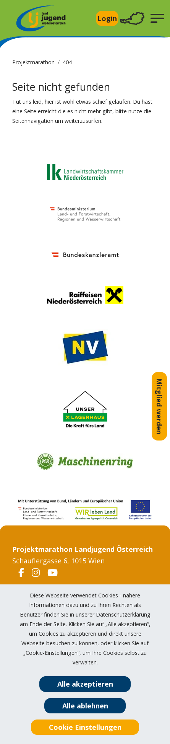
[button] (157, 18)
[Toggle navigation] (132, 18)
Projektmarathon (33, 62)
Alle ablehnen (85, 705)
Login (107, 18)
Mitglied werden (159, 406)
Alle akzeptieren (85, 684)
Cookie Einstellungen (85, 727)
